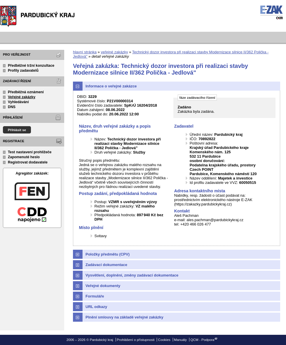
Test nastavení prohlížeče (29, 152)
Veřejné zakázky (21, 97)
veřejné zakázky (114, 52)
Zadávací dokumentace (106, 265)
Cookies (164, 340)
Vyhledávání (18, 102)
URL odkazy (96, 306)
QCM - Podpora (202, 340)
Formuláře (95, 296)
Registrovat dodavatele (28, 162)
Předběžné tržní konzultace (31, 66)
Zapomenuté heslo (24, 157)
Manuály (180, 340)
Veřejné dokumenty (103, 286)
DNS (11, 107)
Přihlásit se (17, 130)
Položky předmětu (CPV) (108, 254)
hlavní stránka (85, 52)
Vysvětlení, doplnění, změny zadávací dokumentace (132, 275)
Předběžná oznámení (26, 92)
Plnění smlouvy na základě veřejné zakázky (124, 317)
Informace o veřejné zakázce (111, 86)
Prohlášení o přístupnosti (135, 340)
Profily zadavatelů (23, 70)
